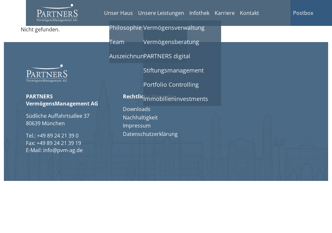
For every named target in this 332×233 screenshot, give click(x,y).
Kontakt (249, 13)
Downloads (136, 109)
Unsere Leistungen (161, 13)
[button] (57, 13)
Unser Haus (118, 13)
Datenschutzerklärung (150, 134)
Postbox (303, 13)
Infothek (199, 13)
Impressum (137, 125)
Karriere (225, 13)
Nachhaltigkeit (140, 117)
